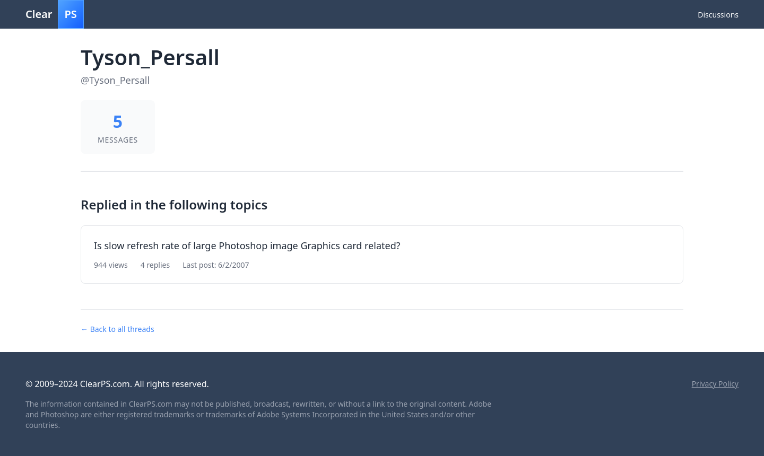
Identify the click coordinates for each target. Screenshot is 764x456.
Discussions (718, 15)
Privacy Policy (715, 384)
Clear (54, 14)
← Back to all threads (117, 329)
